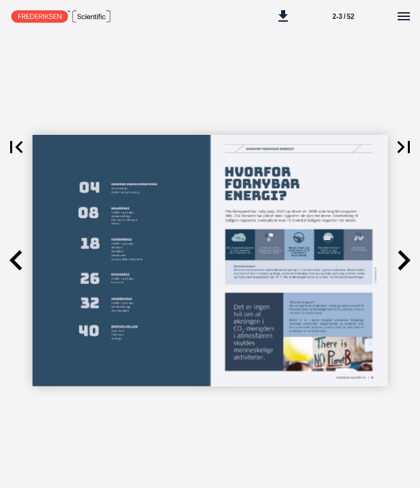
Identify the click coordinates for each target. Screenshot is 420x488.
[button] (283, 16)
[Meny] (403, 16)
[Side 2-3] (343, 16)
